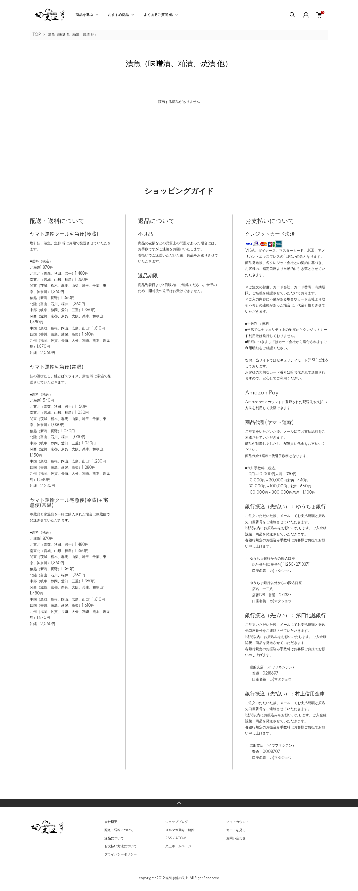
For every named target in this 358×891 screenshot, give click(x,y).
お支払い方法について (120, 846)
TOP (36, 35)
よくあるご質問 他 (158, 15)
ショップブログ (176, 822)
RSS (168, 838)
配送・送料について (119, 830)
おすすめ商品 (118, 15)
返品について (114, 838)
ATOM (180, 838)
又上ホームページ (178, 846)
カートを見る (236, 830)
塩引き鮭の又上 (177, 878)
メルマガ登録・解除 (179, 830)
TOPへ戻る (179, 803)
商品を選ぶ (84, 15)
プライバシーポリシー (120, 854)
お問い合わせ (236, 838)
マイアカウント (237, 822)
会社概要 (110, 822)
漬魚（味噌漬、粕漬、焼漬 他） (73, 35)
